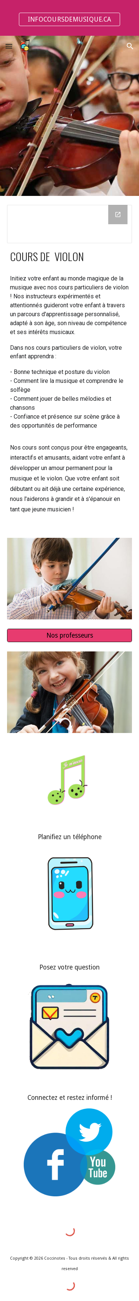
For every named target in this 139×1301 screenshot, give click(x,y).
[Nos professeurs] (69, 635)
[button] (9, 46)
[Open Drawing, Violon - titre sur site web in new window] (118, 214)
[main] (69, 256)
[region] (69, 18)
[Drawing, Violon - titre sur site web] (69, 224)
